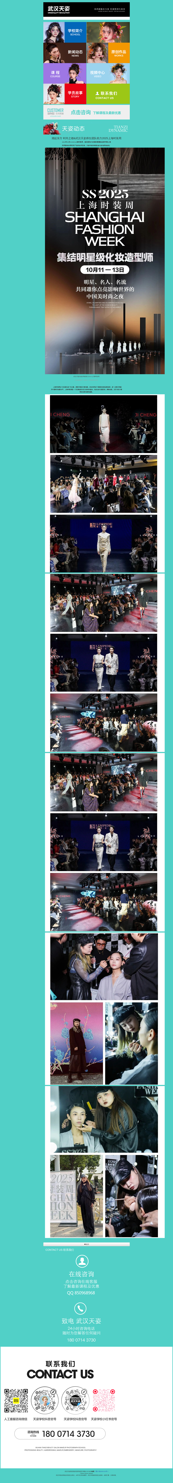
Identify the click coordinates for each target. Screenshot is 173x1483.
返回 (86, 1244)
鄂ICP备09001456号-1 (102, 1471)
